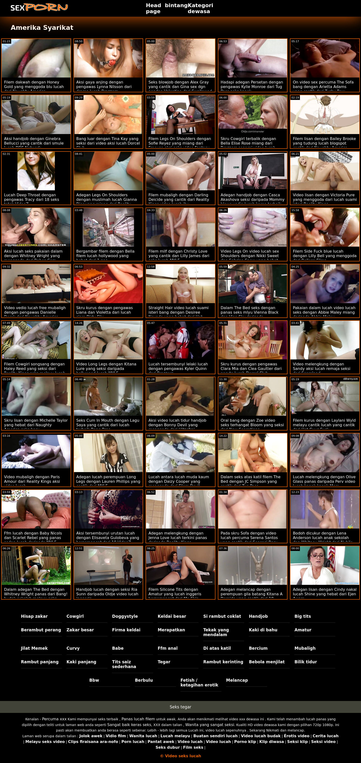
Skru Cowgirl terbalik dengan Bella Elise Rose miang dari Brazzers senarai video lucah (248, 143)
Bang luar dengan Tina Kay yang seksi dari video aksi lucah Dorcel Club (108, 143)
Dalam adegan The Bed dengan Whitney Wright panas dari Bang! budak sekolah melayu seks (36, 594)
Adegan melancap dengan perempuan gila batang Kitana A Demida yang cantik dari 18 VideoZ (252, 596)
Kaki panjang (81, 661)
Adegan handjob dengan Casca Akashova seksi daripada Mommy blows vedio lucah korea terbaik (253, 199)
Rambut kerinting (223, 661)
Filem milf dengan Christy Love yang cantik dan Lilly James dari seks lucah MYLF (178, 256)
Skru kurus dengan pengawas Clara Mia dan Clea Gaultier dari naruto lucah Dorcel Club (251, 368)
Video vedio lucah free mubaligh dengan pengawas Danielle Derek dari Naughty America (35, 312)
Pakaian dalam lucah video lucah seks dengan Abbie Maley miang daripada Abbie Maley (324, 312)
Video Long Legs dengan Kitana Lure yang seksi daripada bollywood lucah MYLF (106, 368)
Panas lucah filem (138, 719)
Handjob (258, 616)
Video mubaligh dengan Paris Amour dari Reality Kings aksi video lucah (32, 481)
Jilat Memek (34, 648)
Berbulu (144, 680)
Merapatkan (171, 630)
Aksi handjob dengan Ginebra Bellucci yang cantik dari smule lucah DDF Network (34, 143)
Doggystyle (125, 616)
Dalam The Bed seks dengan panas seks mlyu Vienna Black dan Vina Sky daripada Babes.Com (249, 315)
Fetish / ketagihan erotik (199, 682)
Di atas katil (217, 648)
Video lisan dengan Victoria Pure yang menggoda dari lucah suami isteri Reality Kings (325, 199)
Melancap (237, 680)
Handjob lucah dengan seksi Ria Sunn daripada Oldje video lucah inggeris (107, 594)
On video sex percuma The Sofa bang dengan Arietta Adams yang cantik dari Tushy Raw (323, 86)
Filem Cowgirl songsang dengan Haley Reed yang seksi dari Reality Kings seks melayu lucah (34, 368)
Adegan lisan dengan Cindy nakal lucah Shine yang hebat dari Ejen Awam (324, 594)
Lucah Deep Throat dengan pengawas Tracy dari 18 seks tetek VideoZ (31, 199)
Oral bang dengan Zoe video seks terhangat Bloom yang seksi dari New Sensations (252, 425)
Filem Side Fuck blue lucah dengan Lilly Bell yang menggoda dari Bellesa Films (324, 256)
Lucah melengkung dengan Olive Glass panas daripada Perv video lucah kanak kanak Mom (324, 481)
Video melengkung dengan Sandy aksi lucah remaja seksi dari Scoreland (321, 368)
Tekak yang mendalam (216, 632)
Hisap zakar (34, 616)
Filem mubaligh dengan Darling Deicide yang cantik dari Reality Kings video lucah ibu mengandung (178, 202)
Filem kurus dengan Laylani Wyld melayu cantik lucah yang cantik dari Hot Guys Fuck (324, 425)
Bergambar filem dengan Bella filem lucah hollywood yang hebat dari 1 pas (105, 256)
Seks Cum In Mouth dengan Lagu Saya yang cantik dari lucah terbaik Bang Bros (107, 425)
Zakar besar (80, 630)
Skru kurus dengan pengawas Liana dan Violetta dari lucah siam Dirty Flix (104, 312)
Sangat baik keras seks (129, 724)
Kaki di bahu (263, 630)
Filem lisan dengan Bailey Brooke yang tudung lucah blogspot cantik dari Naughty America (324, 143)
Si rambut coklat (222, 616)
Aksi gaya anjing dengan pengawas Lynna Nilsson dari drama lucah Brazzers (104, 86)
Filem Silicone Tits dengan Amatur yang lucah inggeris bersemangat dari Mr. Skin (174, 594)
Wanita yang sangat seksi (209, 724)
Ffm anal (168, 648)
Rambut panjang (40, 661)
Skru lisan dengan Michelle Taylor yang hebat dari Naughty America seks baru (36, 425)
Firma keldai (126, 630)
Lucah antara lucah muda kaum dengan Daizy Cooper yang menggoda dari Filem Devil (178, 481)
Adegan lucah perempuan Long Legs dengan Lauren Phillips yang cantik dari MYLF (108, 481)
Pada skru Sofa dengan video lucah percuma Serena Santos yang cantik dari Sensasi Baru (249, 538)
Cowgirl (75, 616)
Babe (118, 648)
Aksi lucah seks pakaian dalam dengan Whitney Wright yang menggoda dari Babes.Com (33, 256)
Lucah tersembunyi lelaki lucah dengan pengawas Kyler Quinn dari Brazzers (178, 368)
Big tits (302, 616)
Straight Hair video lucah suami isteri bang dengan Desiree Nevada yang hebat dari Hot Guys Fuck (178, 315)
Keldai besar (172, 616)
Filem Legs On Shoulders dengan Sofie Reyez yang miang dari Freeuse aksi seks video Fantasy (179, 143)
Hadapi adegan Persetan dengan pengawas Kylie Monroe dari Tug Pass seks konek (252, 86)
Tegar (164, 661)
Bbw (94, 680)
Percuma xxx (54, 719)
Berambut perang (41, 630)
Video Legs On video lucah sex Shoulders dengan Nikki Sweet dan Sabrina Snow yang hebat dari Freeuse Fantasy (250, 258)
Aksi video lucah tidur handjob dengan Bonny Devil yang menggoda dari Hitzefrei (177, 425)
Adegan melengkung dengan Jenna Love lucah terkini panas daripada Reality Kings (177, 538)
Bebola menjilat (267, 661)
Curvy (73, 648)
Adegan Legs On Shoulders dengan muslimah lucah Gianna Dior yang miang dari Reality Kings (106, 202)
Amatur (302, 630)
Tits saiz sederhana (124, 664)
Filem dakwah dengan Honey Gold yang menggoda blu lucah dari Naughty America (34, 86)
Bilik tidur (305, 661)
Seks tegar (180, 707)
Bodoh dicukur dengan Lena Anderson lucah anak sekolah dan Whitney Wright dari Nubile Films (323, 540)
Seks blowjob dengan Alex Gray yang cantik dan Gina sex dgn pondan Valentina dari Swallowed (180, 86)
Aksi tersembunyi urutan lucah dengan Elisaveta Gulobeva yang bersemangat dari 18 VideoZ (107, 538)
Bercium (258, 648)
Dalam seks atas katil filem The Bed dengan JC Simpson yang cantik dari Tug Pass (251, 481)
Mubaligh (305, 648)
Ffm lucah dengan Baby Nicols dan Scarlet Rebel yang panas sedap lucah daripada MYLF (33, 538)
